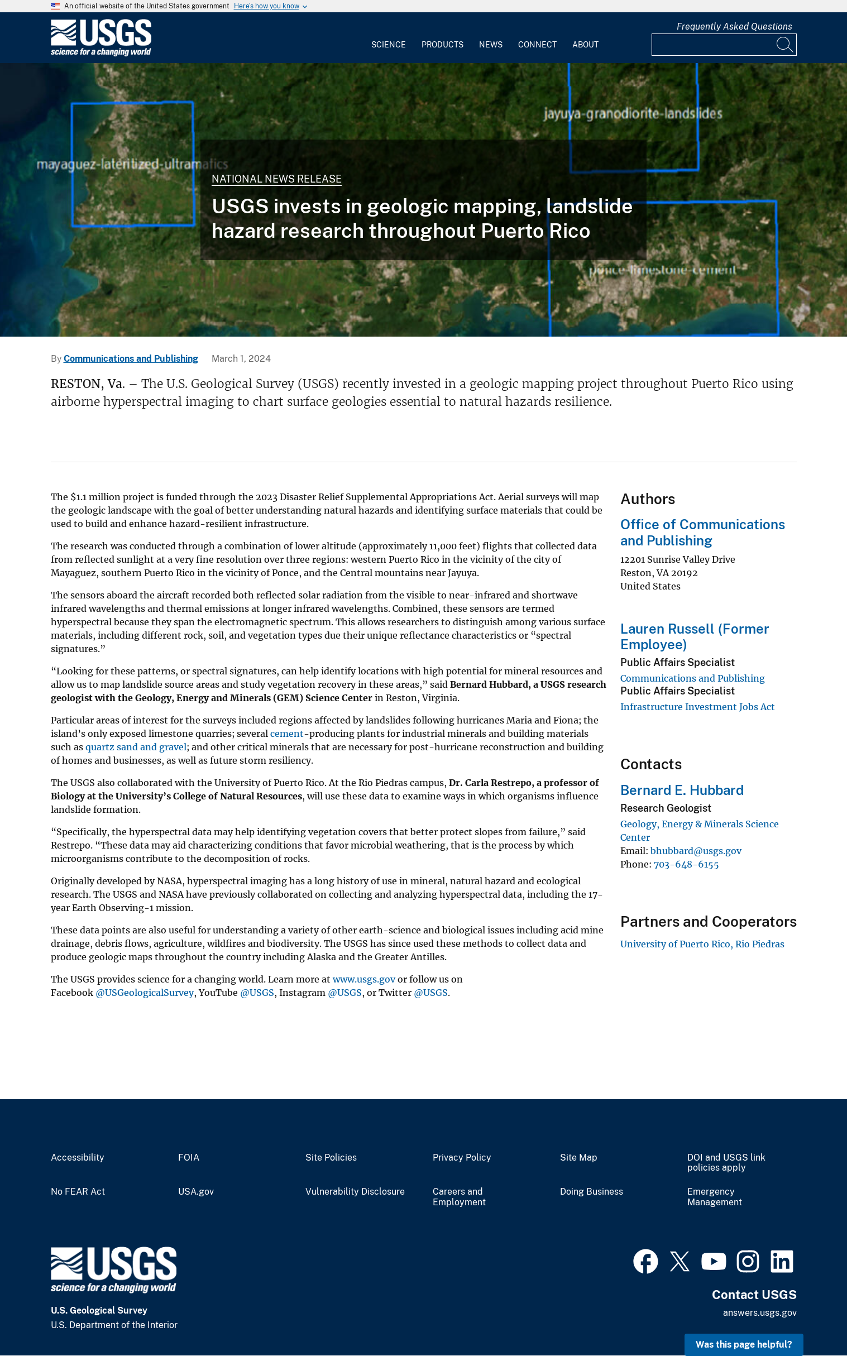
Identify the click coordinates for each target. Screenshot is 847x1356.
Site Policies (331, 1158)
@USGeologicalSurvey (144, 992)
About (585, 44)
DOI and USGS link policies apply (726, 1163)
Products (442, 44)
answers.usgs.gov (760, 1312)
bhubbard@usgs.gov (695, 850)
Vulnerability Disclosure (355, 1192)
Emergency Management (714, 1197)
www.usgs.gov (364, 979)
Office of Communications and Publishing (702, 532)
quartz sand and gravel (135, 747)
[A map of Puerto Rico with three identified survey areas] (423, 200)
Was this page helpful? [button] (744, 1344)
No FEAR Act (78, 1192)
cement (287, 733)
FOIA (188, 1158)
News (491, 44)
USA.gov (196, 1192)
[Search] (785, 44)
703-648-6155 (686, 864)
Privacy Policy (462, 1158)
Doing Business (591, 1192)
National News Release (277, 179)
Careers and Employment (459, 1197)
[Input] (724, 44)
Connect (537, 44)
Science (388, 44)
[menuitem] (388, 38)
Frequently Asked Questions (734, 26)
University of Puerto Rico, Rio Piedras (702, 944)
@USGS (257, 992)
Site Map (578, 1158)
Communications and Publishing (131, 358)
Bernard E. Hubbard (682, 790)
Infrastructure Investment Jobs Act (697, 706)
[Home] (101, 54)
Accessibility (77, 1158)
